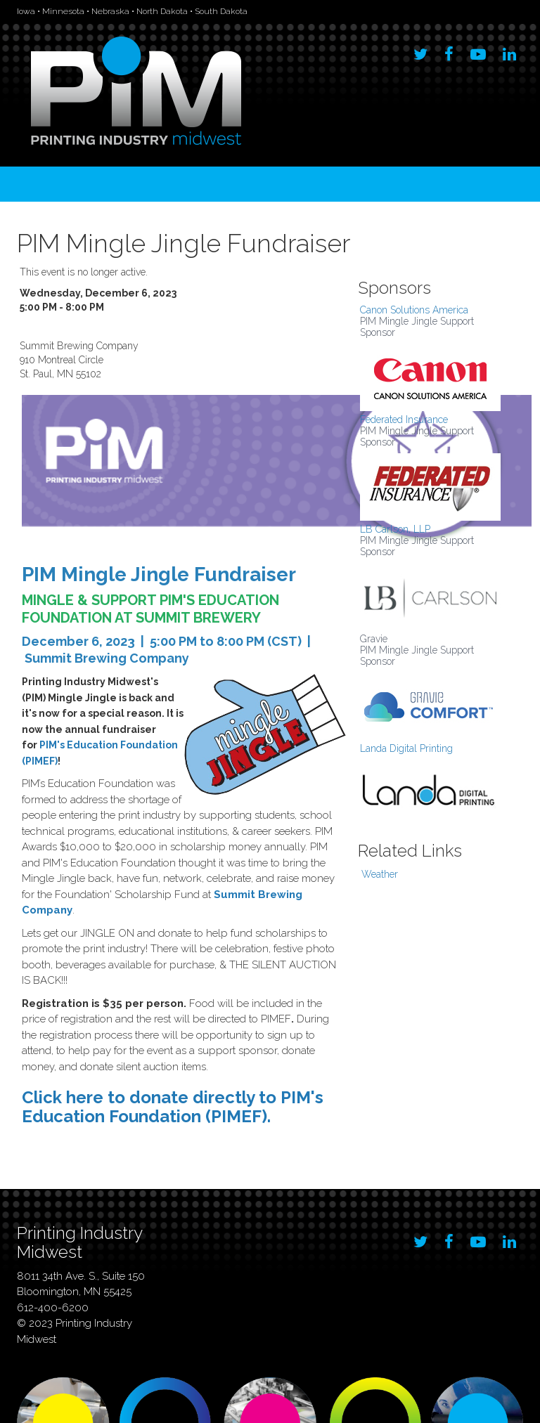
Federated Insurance (404, 419)
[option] (434, 359)
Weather (379, 874)
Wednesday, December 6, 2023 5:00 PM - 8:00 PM (98, 300)
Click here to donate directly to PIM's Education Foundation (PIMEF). (172, 1106)
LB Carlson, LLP (395, 529)
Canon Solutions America (414, 310)
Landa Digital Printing (406, 748)
